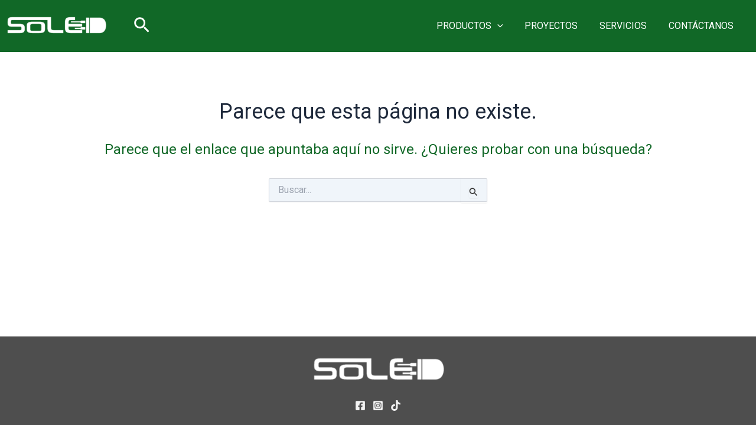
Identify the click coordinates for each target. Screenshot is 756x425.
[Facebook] (360, 405)
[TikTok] (395, 405)
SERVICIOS (627, 25)
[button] (141, 25)
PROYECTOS (558, 25)
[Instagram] (378, 405)
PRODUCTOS (479, 26)
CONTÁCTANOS (702, 25)
